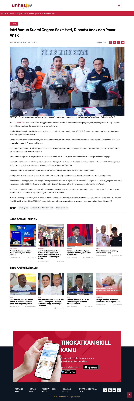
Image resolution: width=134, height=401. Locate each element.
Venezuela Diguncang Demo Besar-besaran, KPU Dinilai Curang (20, 253)
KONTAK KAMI (32, 390)
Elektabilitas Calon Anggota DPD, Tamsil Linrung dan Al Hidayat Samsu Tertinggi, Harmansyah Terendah (51, 302)
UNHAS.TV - (20, 122)
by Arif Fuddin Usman (72, 257)
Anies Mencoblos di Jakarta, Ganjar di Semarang (107, 252)
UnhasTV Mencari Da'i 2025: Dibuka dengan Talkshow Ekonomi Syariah (78, 301)
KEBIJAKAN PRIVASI (66, 390)
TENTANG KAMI (19, 390)
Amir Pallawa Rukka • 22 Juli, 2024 (24, 42)
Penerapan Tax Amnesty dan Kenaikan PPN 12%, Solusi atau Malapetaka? (79, 253)
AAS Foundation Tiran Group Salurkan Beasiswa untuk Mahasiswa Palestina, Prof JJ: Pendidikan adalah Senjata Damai (49, 255)
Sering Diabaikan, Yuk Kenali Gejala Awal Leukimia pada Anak (108, 301)
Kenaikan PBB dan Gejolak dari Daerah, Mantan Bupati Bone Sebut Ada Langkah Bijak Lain (21, 301)
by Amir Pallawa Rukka (15, 257)
